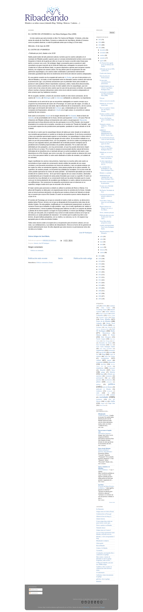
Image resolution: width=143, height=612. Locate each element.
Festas (113, 317)
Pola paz (102, 98)
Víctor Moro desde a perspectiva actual (105, 222)
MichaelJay (86, 607)
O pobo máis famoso (105, 73)
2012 (99, 280)
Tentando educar (100, 528)
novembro (103, 52)
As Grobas (68, 77)
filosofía (102, 370)
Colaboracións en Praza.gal (103, 514)
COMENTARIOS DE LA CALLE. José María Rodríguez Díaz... (107, 87)
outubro (102, 55)
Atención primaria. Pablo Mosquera (107, 232)
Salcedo (31, 118)
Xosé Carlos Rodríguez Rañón (105, 346)
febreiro (102, 250)
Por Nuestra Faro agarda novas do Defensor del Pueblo (106, 64)
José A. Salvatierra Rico (102, 329)
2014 (99, 274)
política (111, 384)
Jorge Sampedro (109, 327)
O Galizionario (100, 572)
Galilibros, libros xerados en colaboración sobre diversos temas (104, 568)
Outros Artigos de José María (38, 236)
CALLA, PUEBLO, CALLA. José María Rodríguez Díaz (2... (106, 148)
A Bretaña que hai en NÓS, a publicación (107, 69)
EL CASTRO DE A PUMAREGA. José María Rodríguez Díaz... (107, 168)
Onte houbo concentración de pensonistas (107, 182)
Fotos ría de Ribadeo (103, 321)
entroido (109, 366)
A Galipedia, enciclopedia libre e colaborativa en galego (105, 553)
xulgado (103, 403)
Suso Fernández (100, 344)
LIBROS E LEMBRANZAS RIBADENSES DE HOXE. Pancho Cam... (107, 132)
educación (111, 362)
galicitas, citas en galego (103, 579)
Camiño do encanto (103, 415)
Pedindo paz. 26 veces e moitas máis (106, 104)
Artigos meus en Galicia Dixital (105, 511)
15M (97, 306)
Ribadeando (101, 414)
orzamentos (108, 376)
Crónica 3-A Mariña (101, 548)
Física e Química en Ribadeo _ (104, 467)
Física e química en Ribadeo (104, 525)
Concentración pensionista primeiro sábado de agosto (107, 196)
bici (97, 354)
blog (103, 354)
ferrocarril (112, 368)
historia (36, 243)
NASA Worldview (103, 470)
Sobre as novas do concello (107, 101)
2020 (99, 258)
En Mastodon (100, 509)
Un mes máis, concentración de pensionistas (105, 82)
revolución (109, 391)
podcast (98, 384)
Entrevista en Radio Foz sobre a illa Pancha (106, 157)
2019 (99, 261)
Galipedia (99, 323)
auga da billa (102, 352)
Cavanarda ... (100, 550)
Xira (111, 344)
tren (106, 401)
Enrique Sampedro (103, 313)
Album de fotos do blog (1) (103, 516)
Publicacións (33, 589)
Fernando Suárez (103, 317)
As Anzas (58, 108)
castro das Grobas (109, 356)
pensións (98, 380)
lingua (102, 374)
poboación (109, 382)
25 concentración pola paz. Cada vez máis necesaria (107, 138)
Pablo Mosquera (106, 337)
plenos (98, 382)
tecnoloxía (99, 399)
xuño (101, 239)
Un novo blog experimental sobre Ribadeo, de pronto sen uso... (105, 533)
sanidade (112, 395)
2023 (99, 45)
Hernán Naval (110, 323)
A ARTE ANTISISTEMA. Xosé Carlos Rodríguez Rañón (107, 227)
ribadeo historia (100, 519)
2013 (99, 277)
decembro (103, 50)
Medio (113, 331)
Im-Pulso (101, 485)
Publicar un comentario (37, 250)
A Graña (58, 110)
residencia (99, 391)
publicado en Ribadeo (103, 389)
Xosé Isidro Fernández (106, 348)
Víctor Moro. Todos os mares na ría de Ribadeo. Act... (107, 202)
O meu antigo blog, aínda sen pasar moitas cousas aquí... (104, 522)
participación (99, 378)
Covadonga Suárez (101, 309)
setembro (102, 58)
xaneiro (102, 252)
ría (108, 393)
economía (99, 362)
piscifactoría (108, 380)
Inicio (60, 258)
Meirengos (47, 98)
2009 (99, 288)
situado (47, 116)
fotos (113, 370)
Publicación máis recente (37, 258)
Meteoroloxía (106, 333)
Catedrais (112, 306)
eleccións (103, 364)
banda (110, 352)
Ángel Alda (111, 403)
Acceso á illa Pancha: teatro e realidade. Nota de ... (107, 119)
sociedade (103, 397)
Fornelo (38, 98)
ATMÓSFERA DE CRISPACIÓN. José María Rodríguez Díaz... (107, 177)
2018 (99, 264)
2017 (99, 266)
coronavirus (105, 358)
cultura (98, 360)
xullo (101, 236)
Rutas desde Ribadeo (104, 448)
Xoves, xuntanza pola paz (107, 212)
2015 (99, 272)
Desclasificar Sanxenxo (104, 433)
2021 (99, 256)
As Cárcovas (58, 98)
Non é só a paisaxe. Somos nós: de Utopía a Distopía (107, 109)
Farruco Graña (111, 315)
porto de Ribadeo (107, 387)
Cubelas (75, 118)
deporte (109, 360)
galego (103, 372)
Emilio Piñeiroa (110, 311)
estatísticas (99, 368)
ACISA (104, 306)
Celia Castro (105, 307)
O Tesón (111, 335)
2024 (99, 42)
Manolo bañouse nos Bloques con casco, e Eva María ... (106, 208)
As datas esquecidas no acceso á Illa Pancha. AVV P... (106, 162)
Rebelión (98, 581)
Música (98, 335)
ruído (97, 393)
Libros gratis (99, 543)
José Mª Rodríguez (85, 233)
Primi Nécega (106, 341)
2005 (99, 299)
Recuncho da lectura (105, 343)
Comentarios (33, 593)
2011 (99, 282)
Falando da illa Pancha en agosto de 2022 (107, 142)
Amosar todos (112, 502)
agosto (102, 60)
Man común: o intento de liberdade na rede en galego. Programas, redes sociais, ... (104, 558)
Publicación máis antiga (83, 258)
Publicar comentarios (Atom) (45, 262)
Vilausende (83, 120)
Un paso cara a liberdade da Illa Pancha (106, 186)
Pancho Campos (100, 339)
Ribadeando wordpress (102, 541)
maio (101, 242)
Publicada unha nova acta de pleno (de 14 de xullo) (107, 216)
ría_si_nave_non (100, 395)
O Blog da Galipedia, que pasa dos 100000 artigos (104, 563)
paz (109, 378)
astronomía (112, 350)
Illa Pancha (104, 325)
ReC (114, 341)
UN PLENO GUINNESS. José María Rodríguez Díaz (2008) (107, 93)
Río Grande (72, 116)
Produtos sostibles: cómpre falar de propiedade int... (107, 114)
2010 (99, 285)
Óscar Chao (102, 405)
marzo (102, 247)
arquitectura (100, 350)
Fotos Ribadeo (105, 319)
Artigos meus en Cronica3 (103, 530)
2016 (99, 269)
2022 (99, 47)
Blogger (102, 607)
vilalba (112, 401)
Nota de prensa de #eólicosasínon (105, 76)
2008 (99, 291)
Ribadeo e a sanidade (105, 173)
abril (101, 244)
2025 (99, 39)
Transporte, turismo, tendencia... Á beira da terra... (106, 125)
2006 (99, 296)
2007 (99, 293)
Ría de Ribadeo (100, 545)
